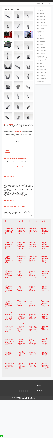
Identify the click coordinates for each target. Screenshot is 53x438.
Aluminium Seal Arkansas (41, 15)
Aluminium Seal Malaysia (33, 240)
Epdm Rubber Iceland (32, 353)
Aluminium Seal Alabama (41, 10)
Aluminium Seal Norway (21, 246)
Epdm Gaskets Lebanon (33, 323)
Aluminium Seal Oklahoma (41, 65)
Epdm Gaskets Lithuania (21, 324)
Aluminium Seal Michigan (41, 47)
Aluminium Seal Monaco (33, 242)
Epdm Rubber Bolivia (32, 345)
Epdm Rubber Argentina (21, 343)
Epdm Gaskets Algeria (44, 307)
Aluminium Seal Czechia (9, 228)
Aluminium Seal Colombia (33, 226)
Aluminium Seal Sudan (32, 254)
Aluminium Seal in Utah (11, 9)
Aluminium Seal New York (41, 62)
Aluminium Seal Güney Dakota (42, 23)
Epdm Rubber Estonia (44, 351)
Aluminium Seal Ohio (40, 63)
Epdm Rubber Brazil (8, 347)
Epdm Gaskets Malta (20, 326)
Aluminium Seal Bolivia (44, 222)
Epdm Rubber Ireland (32, 354)
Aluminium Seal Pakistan (45, 246)
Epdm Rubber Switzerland (45, 370)
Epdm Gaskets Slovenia (21, 336)
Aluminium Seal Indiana (40, 31)
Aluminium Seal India (8, 232)
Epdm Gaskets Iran (44, 319)
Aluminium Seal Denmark (21, 228)
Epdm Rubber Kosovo (8, 356)
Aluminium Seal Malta (44, 240)
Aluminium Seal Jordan (44, 233)
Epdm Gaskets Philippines (9, 332)
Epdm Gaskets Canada (44, 314)
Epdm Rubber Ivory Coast (21, 355)
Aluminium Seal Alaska (40, 12)
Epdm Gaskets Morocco (33, 327)
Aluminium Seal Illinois (40, 29)
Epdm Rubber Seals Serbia (33, 299)
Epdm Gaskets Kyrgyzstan (21, 323)
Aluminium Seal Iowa (40, 32)
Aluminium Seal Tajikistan (21, 256)
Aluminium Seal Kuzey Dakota (42, 38)
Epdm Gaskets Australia (33, 309)
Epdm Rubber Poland (32, 366)
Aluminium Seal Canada (21, 226)
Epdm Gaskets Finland (44, 317)
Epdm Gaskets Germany (33, 318)
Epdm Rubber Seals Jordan (9, 282)
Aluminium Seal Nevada (40, 56)
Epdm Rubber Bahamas (33, 344)
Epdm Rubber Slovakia (20, 368)
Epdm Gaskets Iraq (8, 320)
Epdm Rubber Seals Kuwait (45, 282)
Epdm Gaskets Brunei (8, 314)
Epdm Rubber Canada (8, 350)
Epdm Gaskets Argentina (9, 309)
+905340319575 (13, 0)
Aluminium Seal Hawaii (40, 26)
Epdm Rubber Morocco (44, 361)
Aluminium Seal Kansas (40, 35)
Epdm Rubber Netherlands (9, 363)
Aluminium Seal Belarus (21, 222)
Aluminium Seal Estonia (9, 230)
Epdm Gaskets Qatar (44, 332)
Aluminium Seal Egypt (32, 228)
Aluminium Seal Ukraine (21, 258)
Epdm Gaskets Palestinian (33, 331)
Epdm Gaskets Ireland (20, 320)
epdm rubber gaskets (39, 390)
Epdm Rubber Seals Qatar (33, 297)
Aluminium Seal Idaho (40, 28)
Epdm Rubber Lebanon (44, 356)
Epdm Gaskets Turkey (20, 339)
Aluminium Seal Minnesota (41, 48)
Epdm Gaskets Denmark (45, 316)
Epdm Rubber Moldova (9, 361)
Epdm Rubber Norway (9, 365)
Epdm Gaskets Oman (8, 331)
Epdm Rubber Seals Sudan (45, 301)
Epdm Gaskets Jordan (20, 321)
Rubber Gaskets (38, 385)
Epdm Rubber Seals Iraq (45, 277)
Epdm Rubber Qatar (8, 367)
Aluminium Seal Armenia (45, 220)
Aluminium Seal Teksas (40, 70)
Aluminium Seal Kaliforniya (41, 34)
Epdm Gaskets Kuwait (8, 323)
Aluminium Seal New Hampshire (42, 57)
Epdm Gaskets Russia (20, 333)
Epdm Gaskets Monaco (9, 327)
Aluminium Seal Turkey (44, 256)
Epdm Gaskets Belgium (9, 312)
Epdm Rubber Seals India (21, 277)
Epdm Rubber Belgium (20, 345)
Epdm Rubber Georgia (32, 352)
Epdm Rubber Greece (8, 353)
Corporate (42, 3)
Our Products (37, 3)
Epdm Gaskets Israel (32, 320)
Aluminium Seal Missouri (41, 51)
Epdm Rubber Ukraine (9, 374)
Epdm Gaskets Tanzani (9, 339)
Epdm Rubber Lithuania (33, 357)
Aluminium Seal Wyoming (41, 81)
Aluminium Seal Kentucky (41, 37)
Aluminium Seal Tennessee (41, 72)
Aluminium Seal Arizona (41, 13)
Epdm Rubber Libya (8, 357)
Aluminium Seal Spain (20, 254)
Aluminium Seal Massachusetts (42, 45)
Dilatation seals (38, 388)
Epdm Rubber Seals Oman (45, 292)
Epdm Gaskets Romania (9, 333)
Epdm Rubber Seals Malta (9, 288)
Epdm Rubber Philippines (21, 366)
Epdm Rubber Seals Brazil (33, 267)
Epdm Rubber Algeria (8, 343)
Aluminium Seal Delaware (41, 19)
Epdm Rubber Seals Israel (21, 279)
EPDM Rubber (6, 215)
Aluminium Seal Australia (9, 221)
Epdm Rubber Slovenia (32, 368)
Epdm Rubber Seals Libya (33, 284)
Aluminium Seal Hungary (33, 231)
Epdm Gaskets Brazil (44, 312)
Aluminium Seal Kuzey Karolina (42, 40)
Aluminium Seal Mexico (9, 242)
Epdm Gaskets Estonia (32, 317)
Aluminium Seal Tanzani (33, 256)
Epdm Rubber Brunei (20, 347)
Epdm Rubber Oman (20, 365)
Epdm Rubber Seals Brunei (45, 267)
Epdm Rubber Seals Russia (9, 299)
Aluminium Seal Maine (40, 43)
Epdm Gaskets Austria (44, 309)
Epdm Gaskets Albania (32, 307)
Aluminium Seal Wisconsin (41, 79)
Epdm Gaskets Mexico (32, 326)
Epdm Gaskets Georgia (21, 318)
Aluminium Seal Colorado (41, 16)
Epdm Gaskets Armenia (21, 309)
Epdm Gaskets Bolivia (20, 312)
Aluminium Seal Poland (44, 248)
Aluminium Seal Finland (21, 230)
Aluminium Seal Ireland (44, 232)
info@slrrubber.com (6, 0)
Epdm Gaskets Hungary (9, 319)
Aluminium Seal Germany (9, 231)
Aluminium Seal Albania (9, 220)
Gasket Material (38, 393)
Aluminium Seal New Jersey (41, 59)
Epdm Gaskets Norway (44, 329)
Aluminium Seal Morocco (9, 244)
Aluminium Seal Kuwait (32, 235)
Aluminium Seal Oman (32, 246)
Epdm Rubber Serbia (8, 368)
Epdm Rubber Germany (44, 352)
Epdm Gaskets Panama (44, 331)
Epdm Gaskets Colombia (9, 316)
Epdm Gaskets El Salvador (21, 317)
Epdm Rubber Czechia (44, 350)
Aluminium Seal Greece (21, 231)
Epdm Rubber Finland (8, 352)
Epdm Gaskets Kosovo (44, 321)
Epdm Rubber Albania (44, 341)
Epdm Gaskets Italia (44, 320)
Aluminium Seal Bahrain (9, 222)
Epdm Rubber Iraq (20, 354)
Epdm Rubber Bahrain (44, 344)
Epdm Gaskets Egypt (8, 317)
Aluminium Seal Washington (41, 78)
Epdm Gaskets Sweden (20, 338)
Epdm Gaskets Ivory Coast (9, 321)
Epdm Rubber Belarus (8, 345)
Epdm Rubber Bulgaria (32, 347)
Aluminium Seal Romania (33, 250)
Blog (46, 3)
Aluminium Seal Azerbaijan (33, 221)
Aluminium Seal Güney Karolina (42, 25)
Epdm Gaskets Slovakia (9, 336)
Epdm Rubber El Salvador (33, 351)
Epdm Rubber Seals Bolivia (9, 267)
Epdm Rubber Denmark (9, 351)
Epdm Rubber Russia (32, 367)
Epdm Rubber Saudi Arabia (45, 367)
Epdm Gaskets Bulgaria (21, 314)
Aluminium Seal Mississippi (41, 50)
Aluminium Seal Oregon (41, 66)
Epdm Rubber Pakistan (32, 365)
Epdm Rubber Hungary (21, 353)
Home (33, 3)
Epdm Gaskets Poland (20, 332)
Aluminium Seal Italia (20, 233)
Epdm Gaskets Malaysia (9, 326)
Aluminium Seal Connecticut (41, 18)
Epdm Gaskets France (8, 318)
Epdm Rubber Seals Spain (33, 301)
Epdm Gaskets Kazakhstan (33, 321)
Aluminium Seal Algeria (21, 220)
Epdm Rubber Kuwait (20, 356)
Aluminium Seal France (32, 230)
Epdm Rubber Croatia (32, 350)
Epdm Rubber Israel (44, 354)
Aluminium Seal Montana (41, 53)
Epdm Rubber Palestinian (45, 365)
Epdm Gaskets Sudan (8, 338)
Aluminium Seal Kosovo (21, 235)
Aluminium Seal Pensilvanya (41, 68)
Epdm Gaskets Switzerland (33, 338)
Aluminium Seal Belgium (33, 222)
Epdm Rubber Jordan (32, 355)
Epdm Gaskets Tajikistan (45, 338)
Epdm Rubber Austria (8, 344)
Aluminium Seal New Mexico (41, 60)
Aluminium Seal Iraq (32, 232)
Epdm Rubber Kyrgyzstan (33, 356)
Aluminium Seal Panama (21, 248)
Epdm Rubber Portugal (44, 366)
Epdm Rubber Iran (8, 354)
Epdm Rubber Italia (8, 355)
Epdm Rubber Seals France (45, 273)
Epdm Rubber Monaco (20, 361)
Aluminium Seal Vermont (41, 75)
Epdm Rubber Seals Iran (33, 277)
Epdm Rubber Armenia (32, 343)
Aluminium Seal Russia (44, 250)
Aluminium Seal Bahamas (45, 221)
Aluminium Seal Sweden (44, 254)
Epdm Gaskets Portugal (33, 332)
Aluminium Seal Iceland (44, 231)
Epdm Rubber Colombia (21, 350)
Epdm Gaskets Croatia (20, 316)
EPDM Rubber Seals (12, 215)
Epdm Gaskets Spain (44, 336)
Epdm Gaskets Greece (44, 318)
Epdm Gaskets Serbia (44, 333)
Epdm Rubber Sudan (20, 370)
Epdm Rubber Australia (44, 343)
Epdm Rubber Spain (8, 370)
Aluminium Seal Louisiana (41, 41)
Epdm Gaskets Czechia (32, 316)
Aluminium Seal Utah (40, 73)
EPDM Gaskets (18, 215)
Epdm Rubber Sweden (32, 370)
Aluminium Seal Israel (8, 233)
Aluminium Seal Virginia (41, 76)
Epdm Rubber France (20, 352)
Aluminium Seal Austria (21, 221)
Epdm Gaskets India (32, 319)
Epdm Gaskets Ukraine (44, 339)
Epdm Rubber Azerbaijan (21, 344)
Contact (50, 3)
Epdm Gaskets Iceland (20, 319)
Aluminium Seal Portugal (9, 250)
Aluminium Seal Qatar (20, 250)
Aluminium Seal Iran (20, 232)
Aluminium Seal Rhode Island (41, 69)
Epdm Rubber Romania (21, 367)
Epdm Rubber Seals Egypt (45, 271)
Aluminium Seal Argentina (33, 220)
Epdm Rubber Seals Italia (33, 279)
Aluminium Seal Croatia (44, 226)
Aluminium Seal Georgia (41, 22)
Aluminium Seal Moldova (21, 242)
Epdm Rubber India (44, 353)
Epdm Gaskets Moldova (44, 326)
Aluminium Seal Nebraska (41, 54)
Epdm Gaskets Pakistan (21, 331)
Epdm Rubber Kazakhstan (45, 355)
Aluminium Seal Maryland (41, 44)
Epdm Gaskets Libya (44, 323)
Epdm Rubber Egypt (20, 351)
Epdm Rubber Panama (9, 366)
